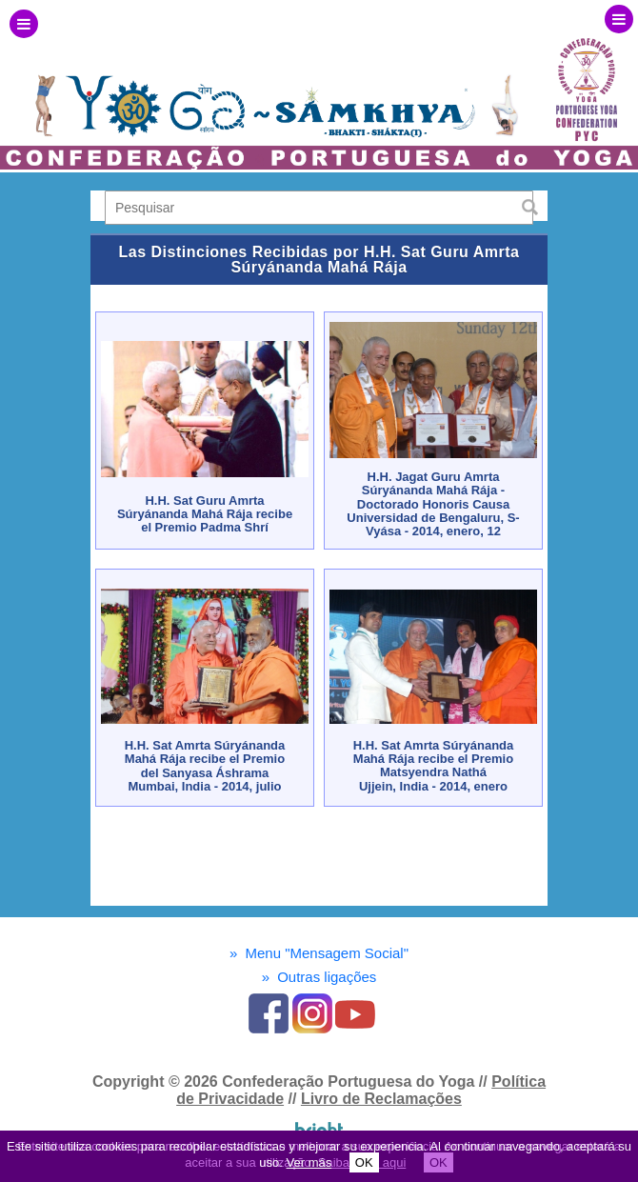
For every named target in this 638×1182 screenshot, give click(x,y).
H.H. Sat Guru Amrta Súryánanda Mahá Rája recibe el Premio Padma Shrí (204, 514)
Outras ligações (319, 977)
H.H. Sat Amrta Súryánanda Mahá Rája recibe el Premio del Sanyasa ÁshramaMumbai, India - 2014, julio (205, 765)
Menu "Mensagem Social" (319, 953)
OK (364, 1162)
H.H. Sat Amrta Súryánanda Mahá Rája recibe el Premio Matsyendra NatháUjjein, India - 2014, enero (433, 765)
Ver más (309, 1162)
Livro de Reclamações (381, 1099)
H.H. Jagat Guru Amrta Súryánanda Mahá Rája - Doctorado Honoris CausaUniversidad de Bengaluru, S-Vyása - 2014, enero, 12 (433, 504)
